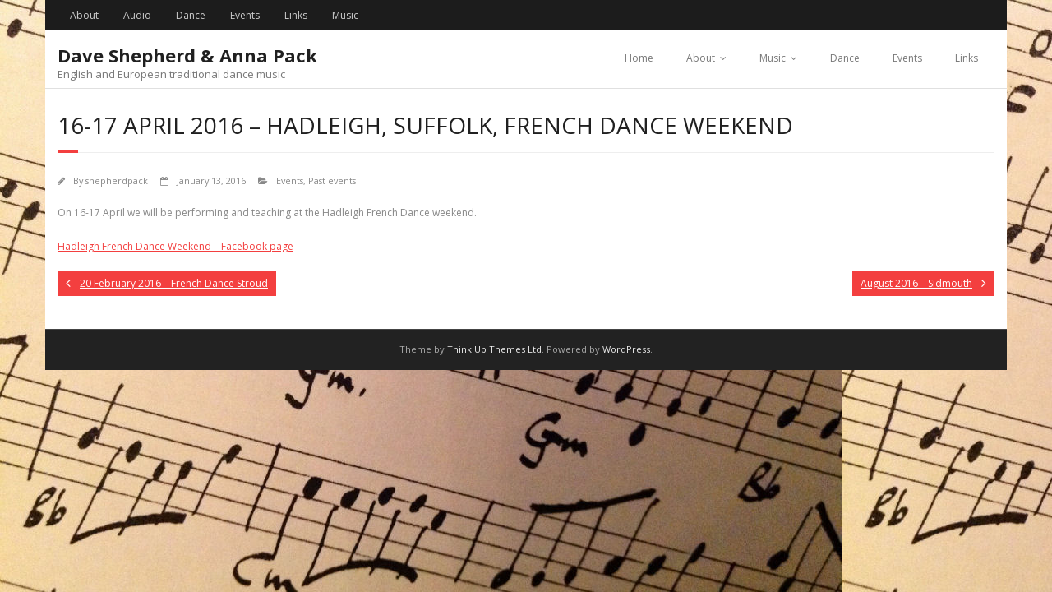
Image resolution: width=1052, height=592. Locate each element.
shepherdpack (116, 180)
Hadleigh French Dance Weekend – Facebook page (175, 246)
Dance (190, 15)
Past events (332, 180)
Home (639, 58)
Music (345, 15)
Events (245, 15)
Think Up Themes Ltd (494, 349)
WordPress (626, 349)
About (84, 15)
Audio (137, 15)
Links (295, 15)
